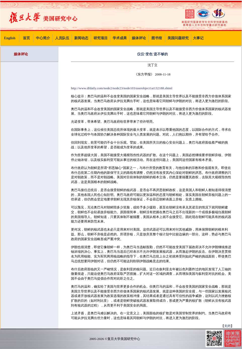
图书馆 (156, 38)
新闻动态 (81, 38)
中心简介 (43, 38)
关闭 (227, 326)
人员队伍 (62, 38)
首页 (26, 38)
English (9, 38)
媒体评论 (139, 38)
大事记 (198, 38)
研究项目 (101, 38)
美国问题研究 (178, 38)
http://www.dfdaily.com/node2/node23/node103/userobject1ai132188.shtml (121, 88)
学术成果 (120, 38)
